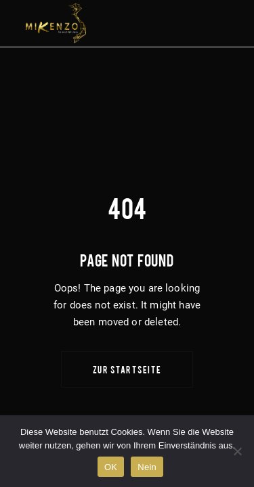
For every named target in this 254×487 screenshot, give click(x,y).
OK (110, 467)
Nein (146, 467)
